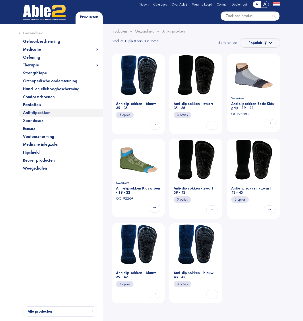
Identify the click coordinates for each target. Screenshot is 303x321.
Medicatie (32, 49)
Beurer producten (39, 160)
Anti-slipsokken (36, 113)
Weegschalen (35, 168)
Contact (222, 4)
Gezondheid (33, 33)
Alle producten (40, 311)
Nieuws (144, 4)
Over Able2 (179, 4)
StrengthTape (35, 73)
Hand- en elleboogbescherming (51, 89)
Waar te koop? (202, 4)
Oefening (31, 57)
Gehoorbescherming (41, 41)
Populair (258, 43)
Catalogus (160, 4)
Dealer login (240, 4)
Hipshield (31, 152)
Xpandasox (33, 121)
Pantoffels (32, 105)
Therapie (31, 65)
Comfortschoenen (39, 97)
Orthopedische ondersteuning (50, 81)
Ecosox (29, 129)
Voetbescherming (38, 137)
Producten (89, 17)
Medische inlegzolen (41, 144)
